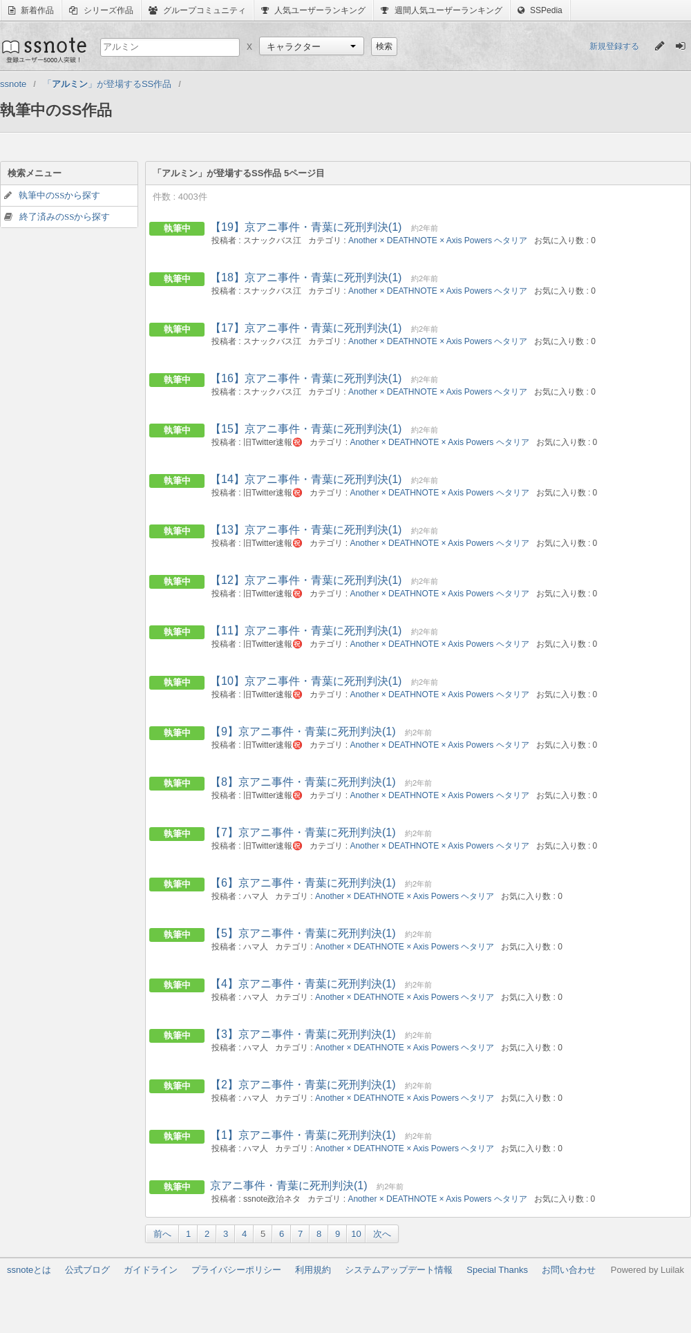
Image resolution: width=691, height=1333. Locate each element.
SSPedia (540, 10)
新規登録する (614, 46)
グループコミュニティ (197, 10)
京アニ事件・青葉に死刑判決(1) (289, 1185)
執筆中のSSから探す (59, 195)
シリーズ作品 (101, 10)
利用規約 (313, 1270)
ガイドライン (151, 1270)
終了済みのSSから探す (64, 216)
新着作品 (31, 10)
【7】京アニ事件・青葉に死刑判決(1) (302, 832)
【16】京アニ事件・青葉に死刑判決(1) (305, 378)
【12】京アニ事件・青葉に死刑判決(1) (305, 580)
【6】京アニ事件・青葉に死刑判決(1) (302, 883)
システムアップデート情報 (399, 1270)
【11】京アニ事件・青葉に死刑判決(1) (305, 630)
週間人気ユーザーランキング (441, 10)
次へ (382, 1234)
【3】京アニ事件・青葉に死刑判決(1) (302, 1034)
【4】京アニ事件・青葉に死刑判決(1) (302, 984)
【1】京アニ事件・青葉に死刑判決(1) (302, 1135)
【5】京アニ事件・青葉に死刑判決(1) (302, 933)
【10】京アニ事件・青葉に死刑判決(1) (305, 681)
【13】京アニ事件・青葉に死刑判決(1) (305, 530)
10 (356, 1234)
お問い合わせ (569, 1270)
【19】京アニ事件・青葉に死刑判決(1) (305, 227)
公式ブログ (87, 1270)
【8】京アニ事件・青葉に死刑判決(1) (302, 782)
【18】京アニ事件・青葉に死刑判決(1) (305, 277)
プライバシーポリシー (236, 1270)
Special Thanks (497, 1270)
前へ (162, 1234)
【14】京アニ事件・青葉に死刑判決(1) (305, 479)
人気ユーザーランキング (313, 10)
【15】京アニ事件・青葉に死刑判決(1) (305, 429)
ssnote (43, 50)
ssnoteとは (29, 1270)
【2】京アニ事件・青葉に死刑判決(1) (302, 1084)
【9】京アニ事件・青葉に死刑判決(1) (302, 731)
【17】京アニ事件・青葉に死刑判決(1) (305, 328)
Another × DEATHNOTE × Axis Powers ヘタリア (437, 240)
